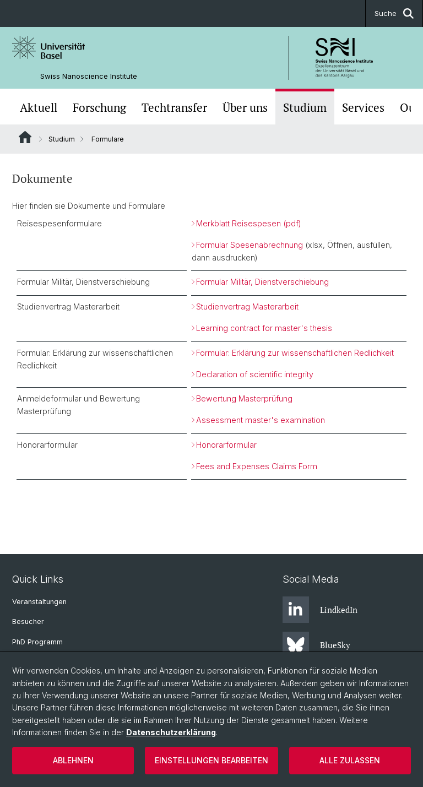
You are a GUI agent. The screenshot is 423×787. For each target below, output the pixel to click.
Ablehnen (73, 760)
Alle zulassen (349, 760)
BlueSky (316, 645)
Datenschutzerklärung (171, 732)
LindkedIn (320, 609)
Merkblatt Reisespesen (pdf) (248, 223)
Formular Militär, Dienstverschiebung (262, 281)
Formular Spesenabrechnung (249, 244)
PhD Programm (37, 642)
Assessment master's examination (260, 420)
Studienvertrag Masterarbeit (247, 306)
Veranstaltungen (39, 602)
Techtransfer (174, 107)
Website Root (25, 137)
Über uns (245, 107)
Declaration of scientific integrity (254, 374)
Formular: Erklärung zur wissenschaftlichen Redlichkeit (295, 352)
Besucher (28, 621)
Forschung (99, 107)
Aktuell (38, 107)
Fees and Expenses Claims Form (256, 466)
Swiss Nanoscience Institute (88, 76)
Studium (305, 107)
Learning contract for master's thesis (264, 328)
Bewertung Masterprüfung (244, 398)
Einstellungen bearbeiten (211, 760)
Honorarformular (226, 444)
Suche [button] (394, 13)
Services (363, 107)
